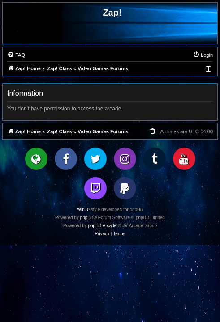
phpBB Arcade (102, 225)
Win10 (83, 209)
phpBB (87, 217)
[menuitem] (16, 55)
